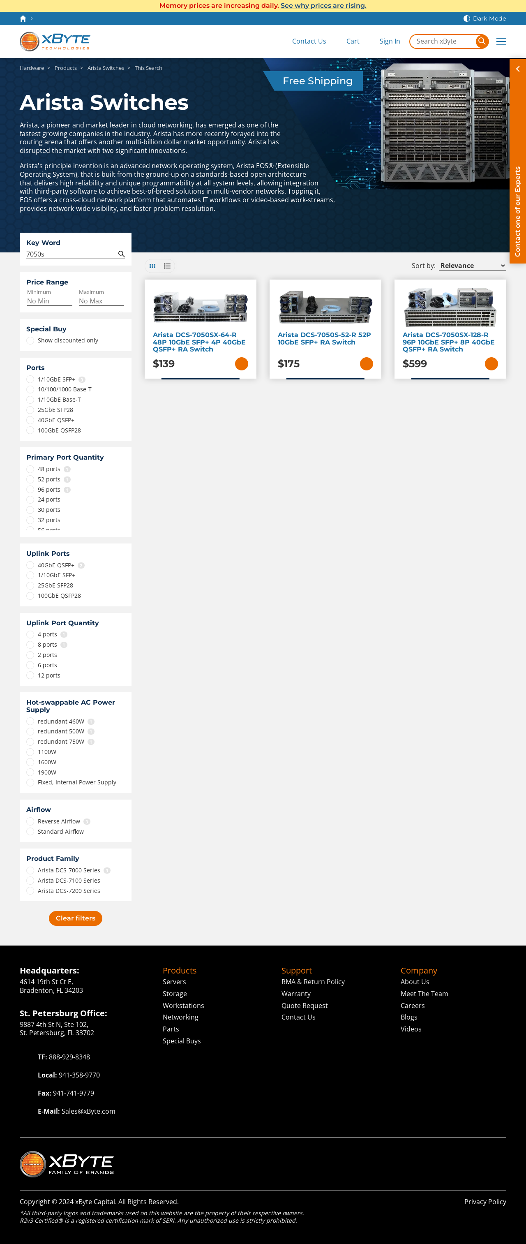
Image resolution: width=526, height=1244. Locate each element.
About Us (415, 981)
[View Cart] (347, 41)
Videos (411, 1029)
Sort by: (424, 265)
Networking (180, 1017)
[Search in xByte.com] (443, 41)
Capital (398, 1155)
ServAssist (445, 1155)
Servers (174, 981)
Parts (171, 1029)
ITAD (494, 1155)
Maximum (91, 292)
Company (419, 970)
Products (180, 970)
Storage (175, 993)
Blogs (409, 1017)
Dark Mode (489, 18)
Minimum (39, 292)
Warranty (296, 993)
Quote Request (304, 1005)
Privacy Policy (485, 1201)
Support (296, 970)
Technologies (246, 1155)
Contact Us (298, 1017)
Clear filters (75, 918)
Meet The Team (424, 993)
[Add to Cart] (241, 363)
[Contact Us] (303, 41)
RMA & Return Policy (313, 981)
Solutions (348, 1155)
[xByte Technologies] (55, 41)
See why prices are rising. (324, 5)
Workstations (183, 1005)
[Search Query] (75, 254)
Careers (413, 1005)
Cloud (305, 1155)
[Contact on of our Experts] (518, 161)
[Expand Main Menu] (501, 41)
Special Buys (182, 1040)
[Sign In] (383, 41)
